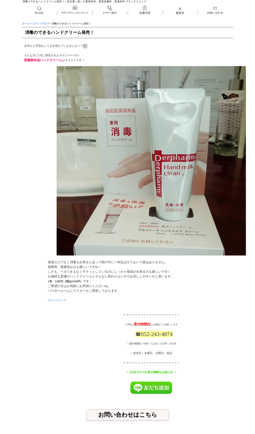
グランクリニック (57, 300)
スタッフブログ (40, 23)
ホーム (26, 23)
